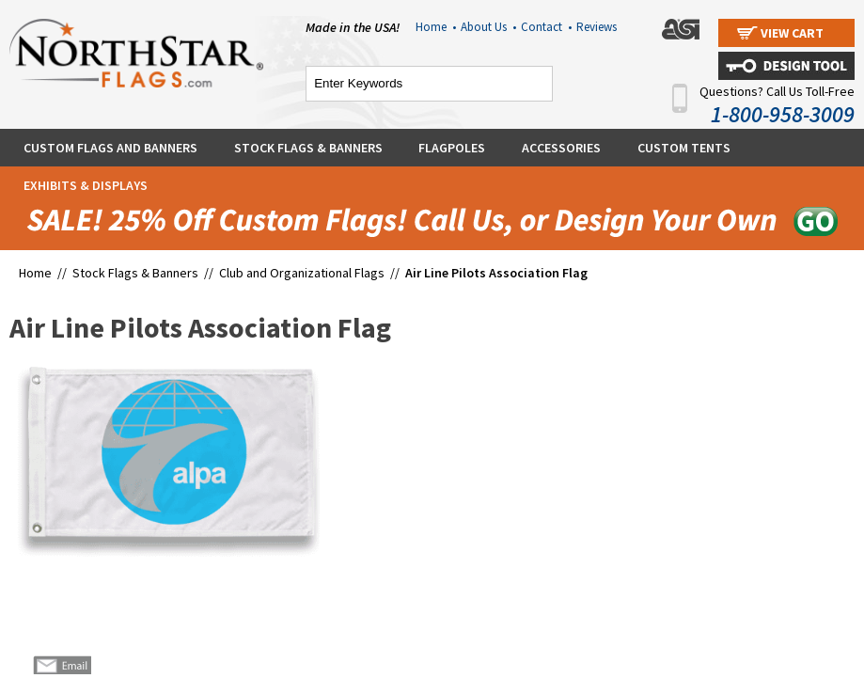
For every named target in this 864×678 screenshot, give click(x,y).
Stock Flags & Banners (308, 147)
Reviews (596, 27)
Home (436, 27)
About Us (488, 27)
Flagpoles (451, 147)
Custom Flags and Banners (110, 147)
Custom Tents (683, 147)
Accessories (561, 147)
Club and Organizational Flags (302, 272)
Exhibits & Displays (86, 185)
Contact (546, 27)
